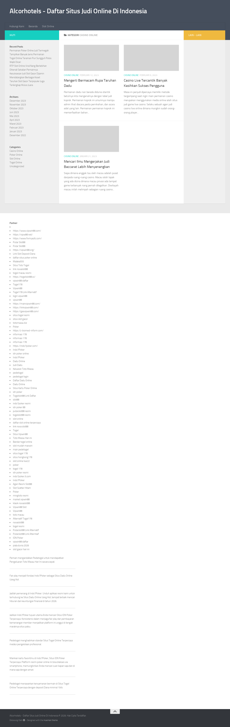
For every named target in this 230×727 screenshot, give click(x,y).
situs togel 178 (20, 453)
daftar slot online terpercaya (27, 422)
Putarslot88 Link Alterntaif (26, 534)
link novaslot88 (20, 269)
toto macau (18, 514)
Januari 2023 (16, 131)
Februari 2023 (16, 127)
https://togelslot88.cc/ (24, 276)
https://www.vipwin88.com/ (27, 230)
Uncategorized (17, 166)
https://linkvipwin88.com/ (26, 307)
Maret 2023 (15, 123)
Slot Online (48, 26)
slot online (18, 418)
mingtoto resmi (20, 495)
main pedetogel (21, 449)
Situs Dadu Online (32, 597)
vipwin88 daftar (20, 280)
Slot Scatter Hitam (22, 487)
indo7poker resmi (22, 403)
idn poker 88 (19, 407)
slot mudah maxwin (22, 445)
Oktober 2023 (16, 108)
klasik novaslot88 (21, 503)
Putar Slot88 (19, 242)
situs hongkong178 (22, 457)
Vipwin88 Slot (20, 507)
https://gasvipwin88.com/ (26, 311)
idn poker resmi (20, 472)
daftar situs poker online (25, 257)
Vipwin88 (17, 288)
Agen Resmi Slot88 (22, 484)
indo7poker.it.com (22, 476)
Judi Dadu (17, 365)
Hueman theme (51, 720)
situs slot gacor (20, 319)
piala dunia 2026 (21, 545)
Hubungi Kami (16, 26)
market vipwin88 (21, 499)
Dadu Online (19, 361)
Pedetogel (38, 558)
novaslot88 (18, 522)
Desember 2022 (18, 135)
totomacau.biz (20, 322)
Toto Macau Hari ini (22, 438)
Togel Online (16, 162)
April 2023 (15, 120)
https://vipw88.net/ (23, 234)
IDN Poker (18, 537)
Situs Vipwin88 (20, 434)
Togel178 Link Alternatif (25, 292)
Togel (16, 430)
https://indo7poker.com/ (25, 345)
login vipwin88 (20, 296)
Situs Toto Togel (21, 265)
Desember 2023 (18, 100)
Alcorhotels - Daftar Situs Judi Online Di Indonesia (78, 11)
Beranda (33, 26)
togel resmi (18, 526)
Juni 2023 (14, 112)
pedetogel (18, 372)
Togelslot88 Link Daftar (24, 395)
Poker (16, 326)
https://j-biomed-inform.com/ (28, 330)
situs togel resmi (21, 315)
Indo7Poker (19, 349)
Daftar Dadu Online (22, 380)
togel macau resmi (22, 273)
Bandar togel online (22, 441)
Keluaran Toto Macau (23, 368)
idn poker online (21, 353)
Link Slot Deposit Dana (24, 253)
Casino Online (71, 75)
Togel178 (17, 284)
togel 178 (17, 468)
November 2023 (18, 104)
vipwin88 (17, 299)
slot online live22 (21, 461)
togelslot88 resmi (22, 415)
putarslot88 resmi (22, 411)
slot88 (16, 399)
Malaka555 (18, 261)
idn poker (17, 392)
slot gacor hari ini (21, 549)
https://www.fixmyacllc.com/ (27, 238)
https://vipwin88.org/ (23, 250)
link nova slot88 (20, 426)
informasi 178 (20, 334)
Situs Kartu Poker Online (25, 388)
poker (16, 464)
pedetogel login (20, 376)
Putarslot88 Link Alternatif (26, 530)
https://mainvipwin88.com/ (26, 303)
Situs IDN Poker (57, 658)
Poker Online (16, 154)
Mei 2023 (14, 116)
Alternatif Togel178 (22, 518)
